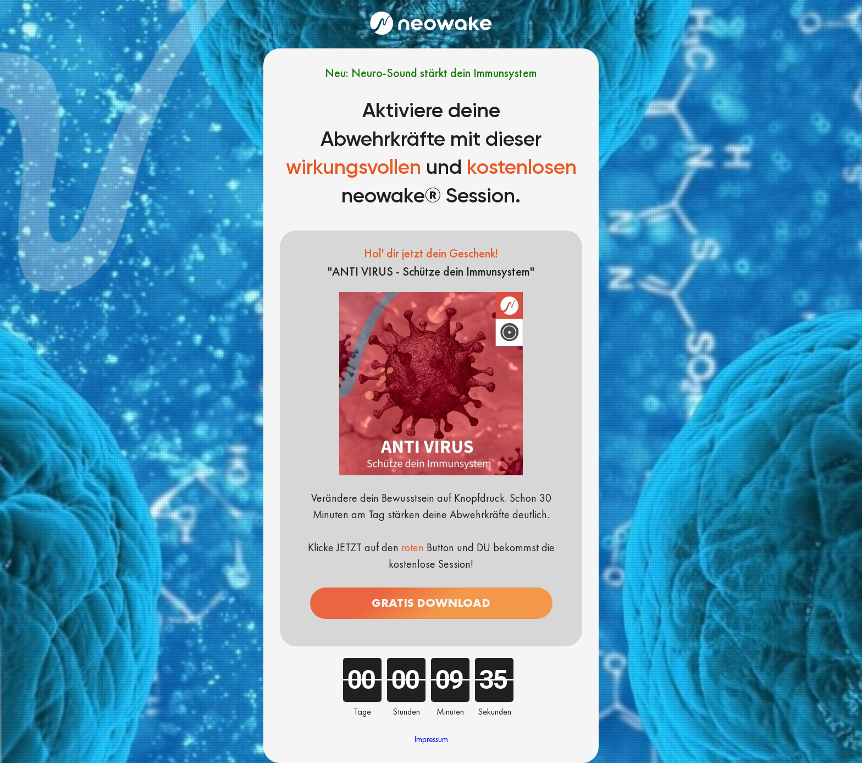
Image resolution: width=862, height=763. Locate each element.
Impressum (431, 739)
